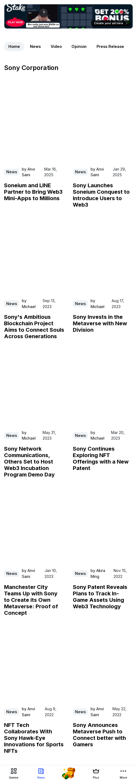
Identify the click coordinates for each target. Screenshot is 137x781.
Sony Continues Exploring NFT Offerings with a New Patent (101, 458)
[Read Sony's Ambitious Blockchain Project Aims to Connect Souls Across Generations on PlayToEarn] (34, 256)
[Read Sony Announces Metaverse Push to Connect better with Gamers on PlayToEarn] (103, 664)
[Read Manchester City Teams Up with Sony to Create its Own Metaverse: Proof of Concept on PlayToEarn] (34, 526)
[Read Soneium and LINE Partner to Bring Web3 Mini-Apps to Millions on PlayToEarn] (34, 124)
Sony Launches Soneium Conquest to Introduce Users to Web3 (101, 195)
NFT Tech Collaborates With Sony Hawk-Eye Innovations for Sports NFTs (34, 738)
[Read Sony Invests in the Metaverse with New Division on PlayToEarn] (103, 256)
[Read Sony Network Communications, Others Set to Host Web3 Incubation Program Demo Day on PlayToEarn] (34, 387)
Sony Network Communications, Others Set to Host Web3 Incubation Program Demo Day (29, 462)
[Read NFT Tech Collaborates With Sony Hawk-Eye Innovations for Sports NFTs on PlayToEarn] (34, 664)
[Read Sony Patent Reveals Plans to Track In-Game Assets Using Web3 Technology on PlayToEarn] (103, 526)
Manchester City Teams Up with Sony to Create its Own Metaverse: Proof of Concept (31, 600)
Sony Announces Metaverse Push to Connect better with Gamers (99, 735)
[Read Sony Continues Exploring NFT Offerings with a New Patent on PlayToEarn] (103, 387)
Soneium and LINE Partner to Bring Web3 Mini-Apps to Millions (33, 192)
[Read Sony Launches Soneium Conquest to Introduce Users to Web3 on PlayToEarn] (103, 124)
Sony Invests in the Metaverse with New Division (100, 323)
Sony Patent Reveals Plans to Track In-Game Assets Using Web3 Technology (100, 597)
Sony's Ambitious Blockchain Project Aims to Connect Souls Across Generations (34, 327)
